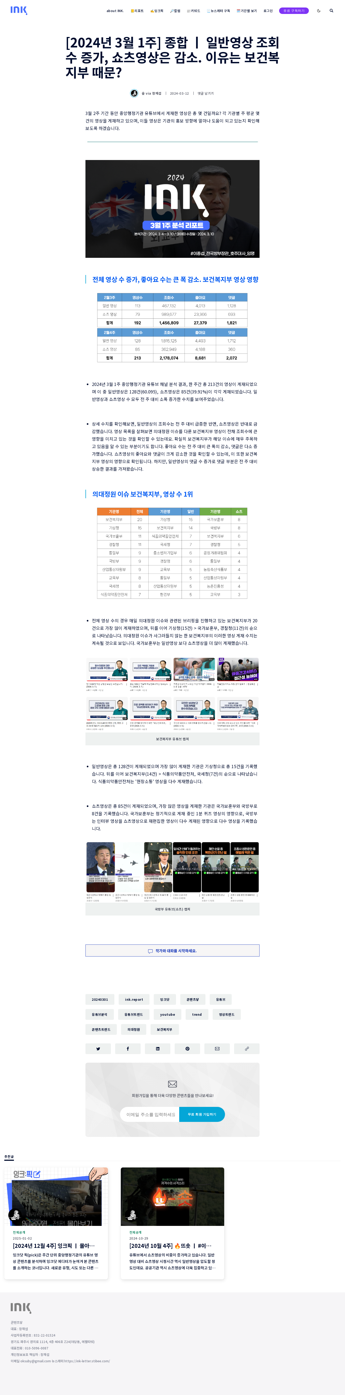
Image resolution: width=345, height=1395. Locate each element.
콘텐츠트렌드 (101, 1029)
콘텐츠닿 (193, 999)
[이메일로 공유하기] (217, 1048)
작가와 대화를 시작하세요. (172, 950)
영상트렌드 (227, 1014)
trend (197, 1014)
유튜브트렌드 (134, 1014)
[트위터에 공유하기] (98, 1048)
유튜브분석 (99, 1014)
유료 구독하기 (294, 11)
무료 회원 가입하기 (202, 1114)
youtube (167, 1014)
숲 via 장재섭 (146, 93)
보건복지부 (164, 1029)
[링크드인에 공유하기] (157, 1048)
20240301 (100, 999)
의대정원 (134, 1029)
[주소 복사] (247, 1048)
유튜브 (221, 999)
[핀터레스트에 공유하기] (187, 1048)
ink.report (134, 999)
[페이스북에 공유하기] (128, 1048)
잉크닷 (165, 999)
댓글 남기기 (206, 93)
